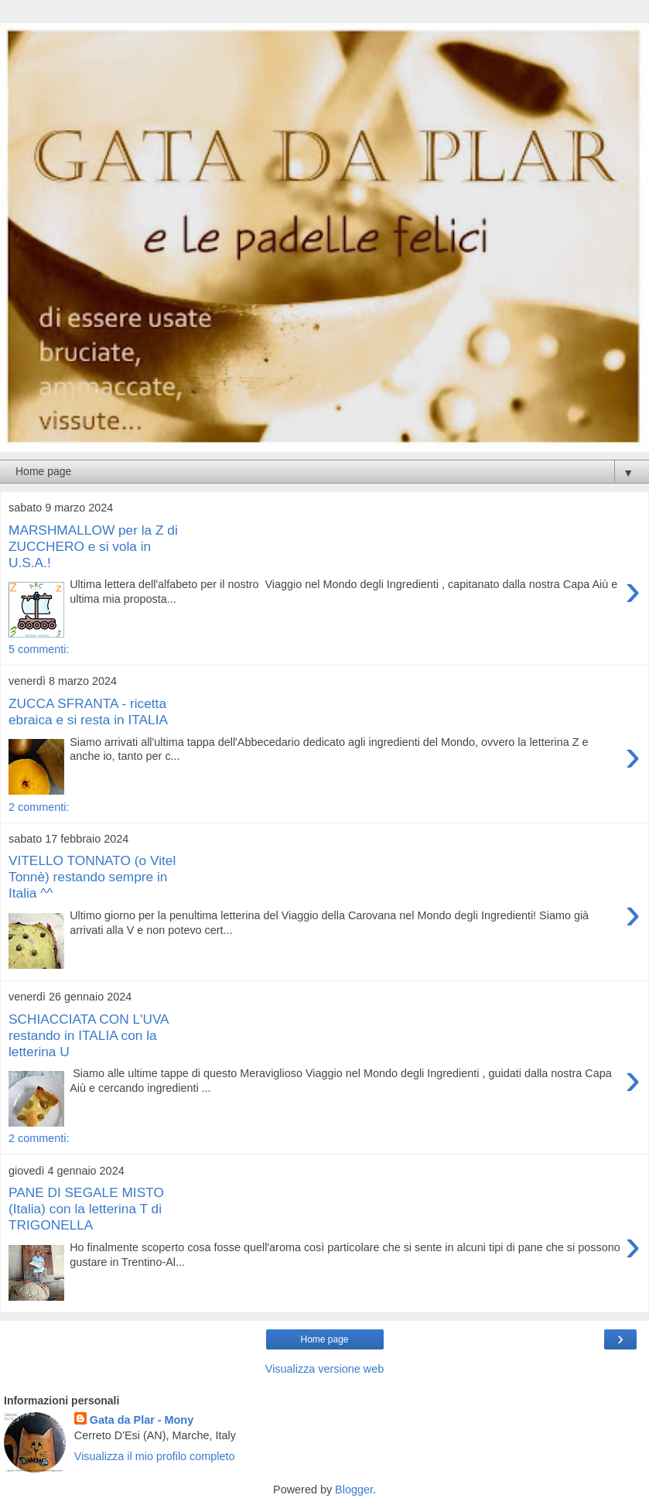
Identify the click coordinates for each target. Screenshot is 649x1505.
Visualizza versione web (324, 1369)
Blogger (354, 1489)
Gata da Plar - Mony (141, 1420)
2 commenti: (39, 807)
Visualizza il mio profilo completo (154, 1456)
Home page (324, 1339)
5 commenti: (39, 649)
